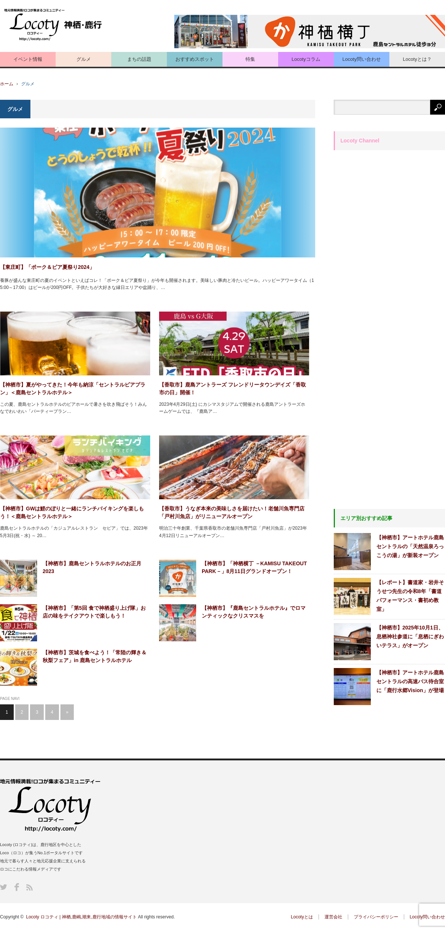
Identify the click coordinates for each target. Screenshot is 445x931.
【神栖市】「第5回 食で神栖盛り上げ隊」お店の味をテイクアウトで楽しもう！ (94, 612)
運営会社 (333, 917)
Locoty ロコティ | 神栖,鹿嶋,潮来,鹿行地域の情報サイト (81, 917)
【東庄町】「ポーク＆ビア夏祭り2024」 (47, 267)
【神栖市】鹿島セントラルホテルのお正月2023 (92, 567)
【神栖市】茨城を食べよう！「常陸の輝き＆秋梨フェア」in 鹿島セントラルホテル (94, 656)
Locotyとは (302, 917)
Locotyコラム (305, 59)
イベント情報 (27, 59)
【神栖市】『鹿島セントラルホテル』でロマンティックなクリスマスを (254, 612)
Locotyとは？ (417, 59)
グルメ (83, 59)
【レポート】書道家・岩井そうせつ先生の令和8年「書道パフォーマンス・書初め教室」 (410, 595)
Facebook (16, 887)
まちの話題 (139, 59)
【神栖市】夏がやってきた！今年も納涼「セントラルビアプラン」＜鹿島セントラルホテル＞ (72, 388)
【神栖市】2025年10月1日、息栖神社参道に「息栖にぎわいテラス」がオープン (410, 636)
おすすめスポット (194, 59)
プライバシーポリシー (376, 917)
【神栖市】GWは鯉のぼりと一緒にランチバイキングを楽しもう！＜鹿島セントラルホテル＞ (72, 512)
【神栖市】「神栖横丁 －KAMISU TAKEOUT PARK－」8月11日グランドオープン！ (254, 567)
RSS (29, 887)
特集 (250, 59)
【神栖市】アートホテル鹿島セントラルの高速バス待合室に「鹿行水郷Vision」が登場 (410, 681)
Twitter (3, 887)
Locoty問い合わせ (361, 59)
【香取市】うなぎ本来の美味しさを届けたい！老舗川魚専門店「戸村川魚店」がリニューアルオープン (231, 512)
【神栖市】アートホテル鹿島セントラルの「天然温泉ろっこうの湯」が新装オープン (410, 546)
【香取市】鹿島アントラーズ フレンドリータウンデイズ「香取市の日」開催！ (232, 388)
